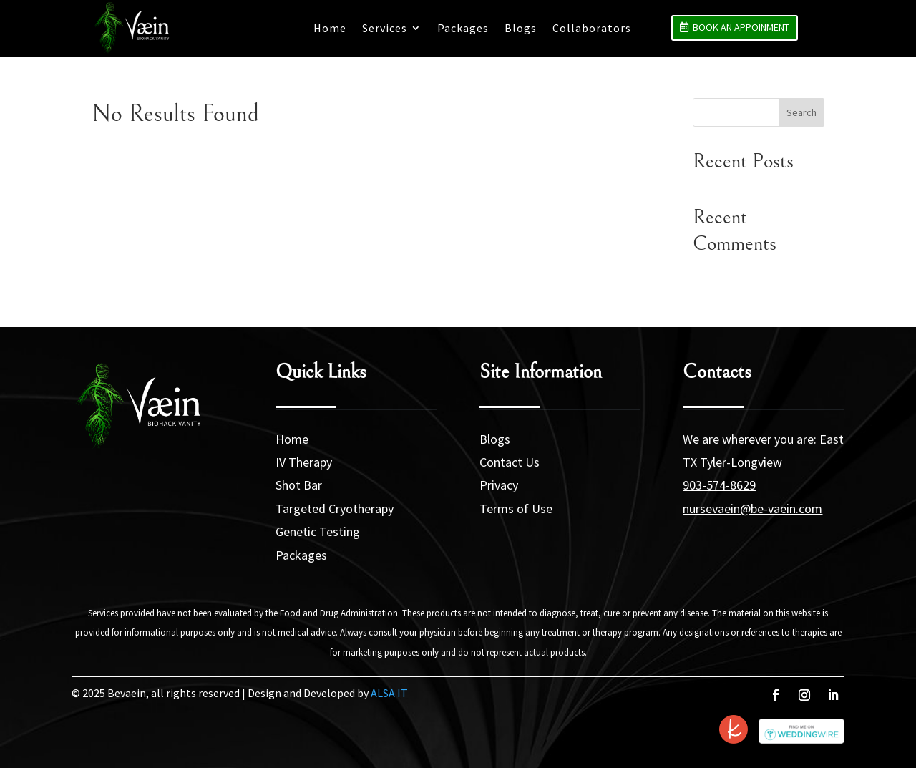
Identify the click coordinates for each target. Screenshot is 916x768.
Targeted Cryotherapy (335, 508)
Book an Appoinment (741, 27)
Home (329, 28)
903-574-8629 (719, 485)
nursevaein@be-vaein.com (752, 508)
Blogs (521, 28)
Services (384, 28)
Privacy (498, 485)
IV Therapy (304, 462)
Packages (463, 28)
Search (801, 112)
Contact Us (509, 462)
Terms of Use (515, 508)
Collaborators (591, 28)
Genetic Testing (318, 531)
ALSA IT (389, 693)
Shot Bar (299, 485)
